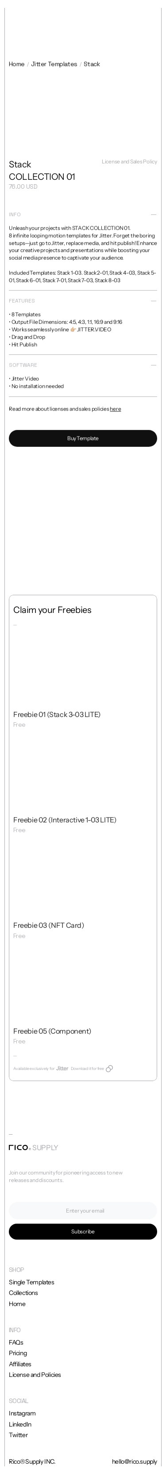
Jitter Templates (54, 65)
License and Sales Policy (129, 162)
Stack (92, 65)
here (115, 411)
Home (17, 65)
